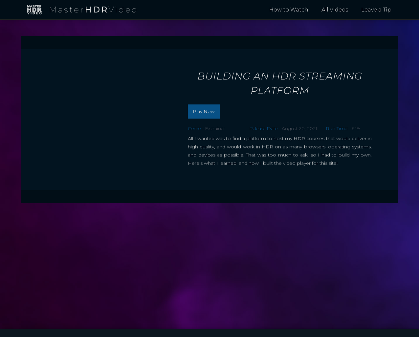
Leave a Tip (376, 10)
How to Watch (288, 10)
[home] (82, 10)
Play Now (204, 111)
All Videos (334, 10)
